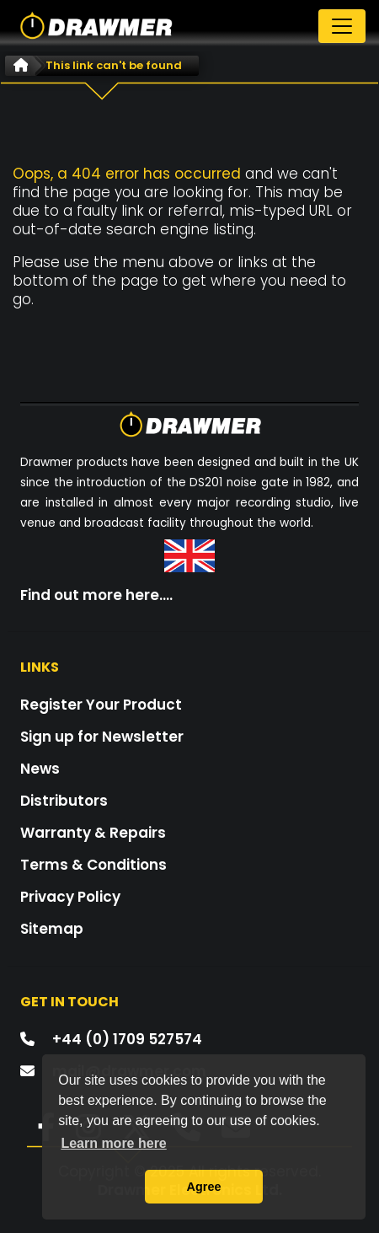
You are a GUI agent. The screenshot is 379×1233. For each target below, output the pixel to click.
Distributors (64, 801)
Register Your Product (101, 704)
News (40, 769)
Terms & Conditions (93, 865)
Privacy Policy (70, 897)
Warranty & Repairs (93, 833)
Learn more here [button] (113, 1143)
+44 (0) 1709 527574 (127, 1039)
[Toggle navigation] (342, 26)
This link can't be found (113, 65)
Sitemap (51, 929)
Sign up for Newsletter (102, 736)
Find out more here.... (96, 595)
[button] (37, 1133)
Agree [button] (204, 1186)
